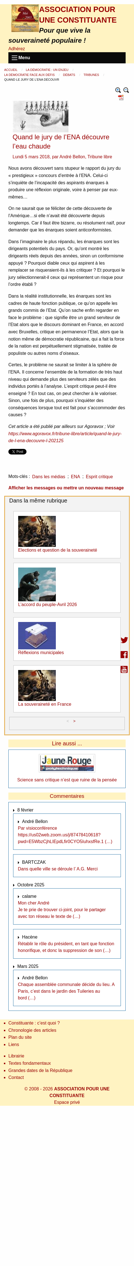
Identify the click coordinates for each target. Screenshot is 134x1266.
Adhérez (16, 48)
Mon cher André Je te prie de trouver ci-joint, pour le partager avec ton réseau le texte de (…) (62, 910)
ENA (75, 476)
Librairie (16, 1056)
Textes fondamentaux (29, 1063)
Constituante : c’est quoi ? (34, 1023)
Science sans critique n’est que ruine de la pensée (67, 779)
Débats (69, 74)
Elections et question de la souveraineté (57, 550)
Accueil (11, 69)
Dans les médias (48, 476)
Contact (16, 1077)
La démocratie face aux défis (30, 74)
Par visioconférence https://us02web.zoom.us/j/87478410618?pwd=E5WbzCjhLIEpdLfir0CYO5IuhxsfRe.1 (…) (65, 835)
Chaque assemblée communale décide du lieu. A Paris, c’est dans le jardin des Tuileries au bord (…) (66, 991)
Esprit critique (99, 476)
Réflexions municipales (41, 652)
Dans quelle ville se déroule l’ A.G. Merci (58, 869)
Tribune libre (99, 156)
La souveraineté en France (44, 704)
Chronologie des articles (32, 1030)
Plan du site (20, 1037)
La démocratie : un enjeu (47, 69)
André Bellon (72, 156)
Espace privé (67, 1102)
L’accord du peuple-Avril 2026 (47, 604)
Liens (13, 1044)
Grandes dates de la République (40, 1070)
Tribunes (91, 74)
